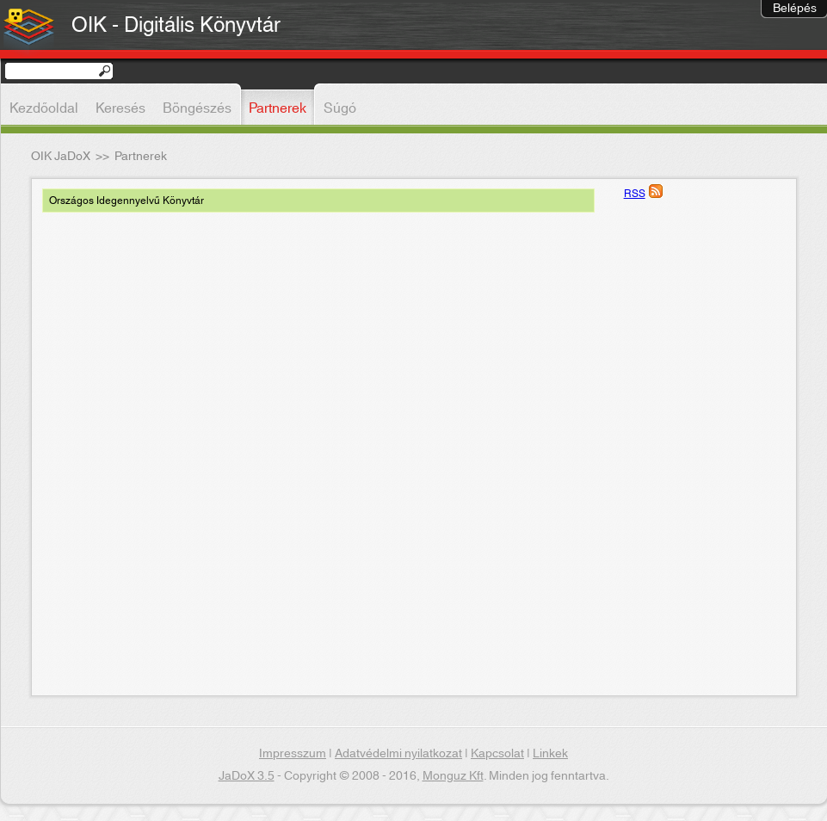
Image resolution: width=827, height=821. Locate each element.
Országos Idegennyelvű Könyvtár (126, 200)
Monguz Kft (453, 776)
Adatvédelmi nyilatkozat (398, 754)
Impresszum (292, 754)
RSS (634, 193)
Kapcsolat (497, 754)
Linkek (550, 754)
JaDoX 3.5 (247, 776)
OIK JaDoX (60, 156)
